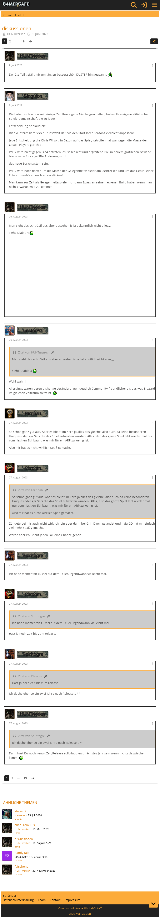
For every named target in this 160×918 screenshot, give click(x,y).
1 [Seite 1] (4, 41)
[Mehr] (153, 65)
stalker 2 (20, 811)
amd (17, 846)
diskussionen (24, 839)
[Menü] (154, 5)
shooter (19, 819)
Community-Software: (80, 908)
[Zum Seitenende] (153, 904)
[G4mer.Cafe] (16, 5)
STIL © (80, 913)
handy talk (22, 853)
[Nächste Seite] (30, 41)
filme (17, 833)
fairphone (21, 866)
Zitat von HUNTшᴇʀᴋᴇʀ (33, 352)
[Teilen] (154, 41)
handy (18, 860)
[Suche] (134, 5)
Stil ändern (10, 896)
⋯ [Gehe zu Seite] (16, 41)
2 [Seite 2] (10, 41)
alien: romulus (25, 825)
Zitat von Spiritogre (31, 616)
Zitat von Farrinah (30, 490)
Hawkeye (20, 815)
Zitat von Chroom (30, 676)
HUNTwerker (16, 34)
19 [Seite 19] (23, 41)
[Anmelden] (144, 5)
